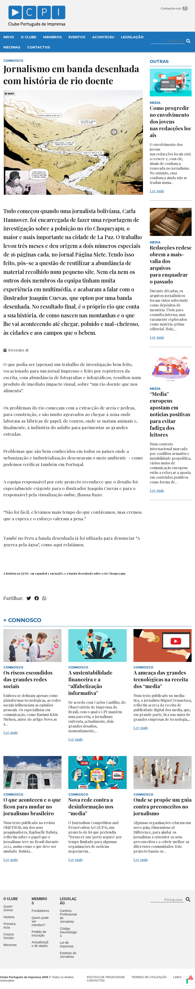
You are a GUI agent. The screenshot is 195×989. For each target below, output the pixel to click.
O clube (10, 899)
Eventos (77, 37)
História (8, 917)
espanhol (41, 573)
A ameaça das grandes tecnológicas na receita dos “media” (160, 679)
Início (8, 37)
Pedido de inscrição (39, 933)
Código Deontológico (68, 932)
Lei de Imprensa (67, 944)
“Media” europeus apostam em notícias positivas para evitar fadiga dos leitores (170, 414)
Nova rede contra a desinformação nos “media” (90, 806)
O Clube (28, 37)
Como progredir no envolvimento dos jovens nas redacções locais (170, 121)
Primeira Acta (9, 925)
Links (177, 977)
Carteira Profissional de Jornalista (68, 916)
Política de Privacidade (106, 977)
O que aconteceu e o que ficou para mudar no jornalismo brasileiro (32, 806)
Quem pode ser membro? (40, 921)
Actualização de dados (40, 944)
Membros (52, 37)
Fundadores (40, 911)
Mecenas (11, 47)
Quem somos (8, 908)
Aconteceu (103, 37)
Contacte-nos (174, 8)
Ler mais (157, 190)
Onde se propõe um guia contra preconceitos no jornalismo (162, 806)
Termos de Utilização (148, 977)
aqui (57, 544)
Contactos (38, 47)
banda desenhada (81, 573)
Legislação (132, 37)
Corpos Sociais (8, 936)
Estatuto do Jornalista (68, 954)
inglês (59, 573)
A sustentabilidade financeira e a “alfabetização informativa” (90, 682)
